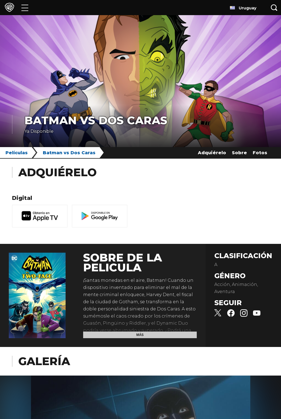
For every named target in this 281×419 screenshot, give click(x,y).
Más (140, 335)
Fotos (260, 152)
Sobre (239, 152)
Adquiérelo (212, 152)
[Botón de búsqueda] (274, 7)
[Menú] (25, 7)
